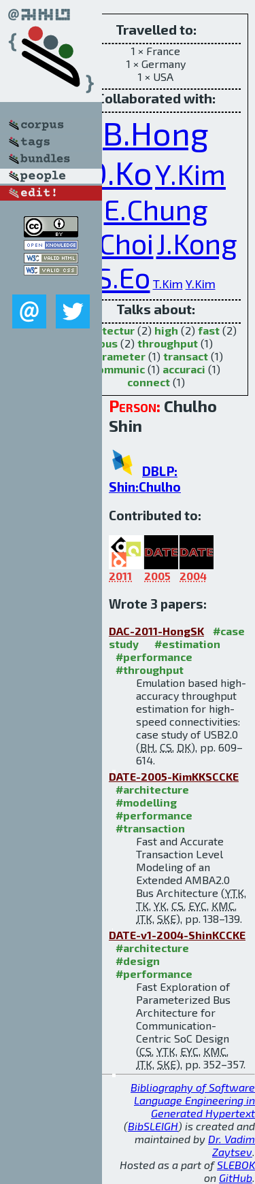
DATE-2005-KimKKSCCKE (174, 776)
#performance (154, 656)
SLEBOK (236, 1164)
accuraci (184, 368)
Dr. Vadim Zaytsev (231, 1145)
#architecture (152, 789)
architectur (105, 330)
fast (209, 330)
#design (138, 960)
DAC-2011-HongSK (156, 630)
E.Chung (156, 209)
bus (108, 343)
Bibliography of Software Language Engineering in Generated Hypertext (193, 1100)
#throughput (150, 669)
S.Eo (123, 277)
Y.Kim (190, 173)
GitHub (235, 1177)
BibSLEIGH (153, 1125)
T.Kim (168, 283)
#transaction (150, 828)
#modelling (146, 802)
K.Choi (114, 243)
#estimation (187, 643)
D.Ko (119, 172)
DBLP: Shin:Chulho (145, 478)
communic (118, 368)
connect (148, 381)
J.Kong (196, 243)
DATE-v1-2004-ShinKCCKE (177, 934)
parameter (117, 356)
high (166, 330)
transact (185, 356)
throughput (167, 343)
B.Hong (156, 132)
